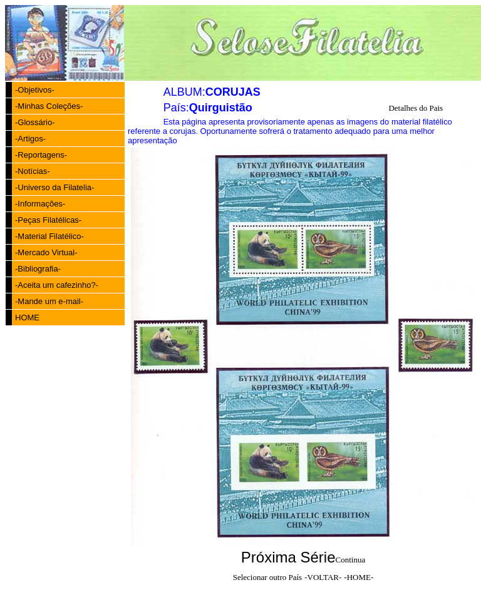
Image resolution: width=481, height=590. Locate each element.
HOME (27, 317)
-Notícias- (32, 171)
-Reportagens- (41, 155)
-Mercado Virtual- (46, 252)
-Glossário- (35, 122)
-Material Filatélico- (49, 236)
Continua (351, 559)
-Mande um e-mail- (49, 301)
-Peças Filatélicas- (48, 220)
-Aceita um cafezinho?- (56, 285)
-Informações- (40, 203)
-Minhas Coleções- (49, 106)
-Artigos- (30, 138)
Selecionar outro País (267, 577)
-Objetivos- (34, 89)
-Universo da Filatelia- (54, 187)
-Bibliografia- (38, 268)
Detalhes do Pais (415, 108)
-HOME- (358, 577)
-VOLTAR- (322, 577)
